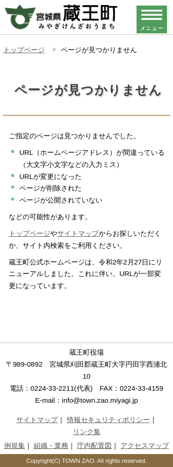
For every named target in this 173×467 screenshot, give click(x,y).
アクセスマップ (144, 445)
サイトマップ (78, 233)
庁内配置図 (94, 445)
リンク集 (87, 432)
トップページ (24, 50)
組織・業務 (51, 445)
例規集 (14, 445)
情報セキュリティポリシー (108, 420)
